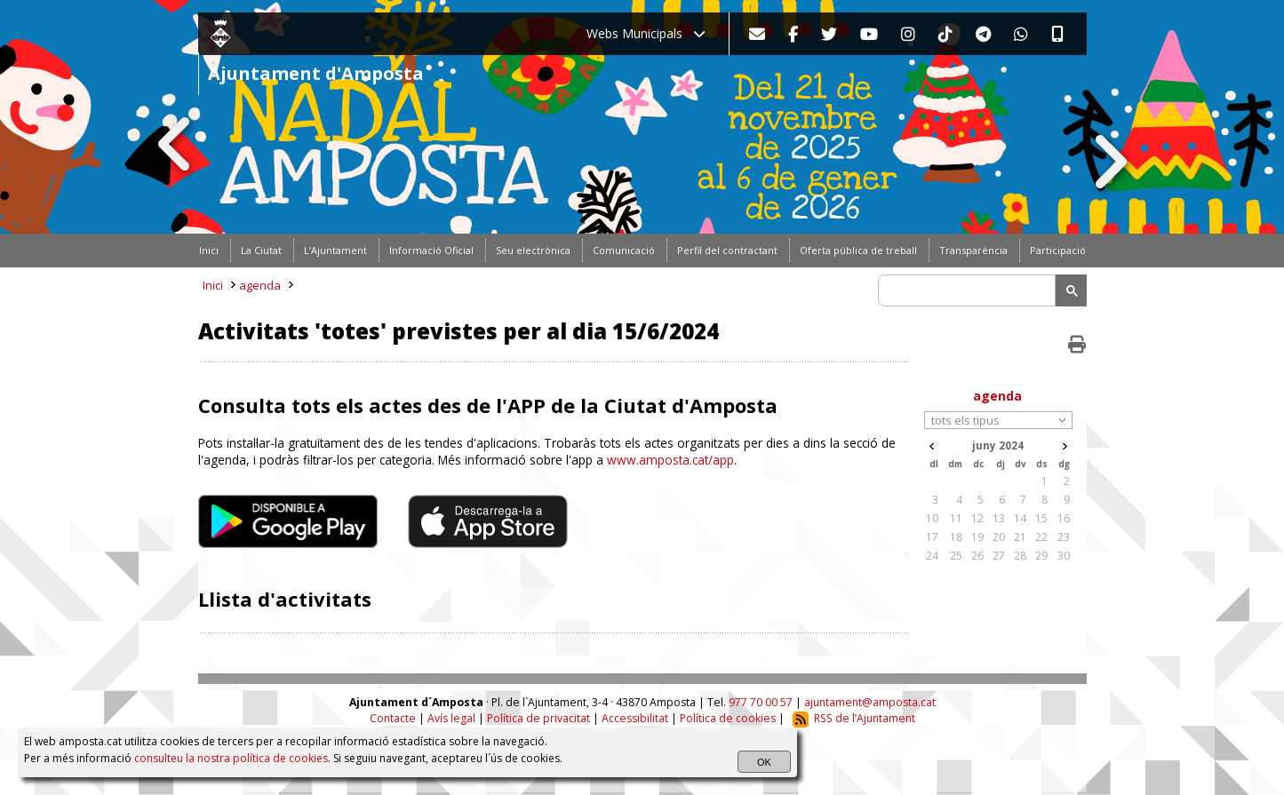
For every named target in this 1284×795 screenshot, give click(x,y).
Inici (213, 285)
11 (956, 518)
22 (1041, 537)
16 (1063, 518)
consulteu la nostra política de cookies (231, 758)
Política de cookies (728, 718)
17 (932, 537)
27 (999, 555)
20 (999, 537)
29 (1041, 555)
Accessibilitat (635, 718)
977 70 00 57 (761, 702)
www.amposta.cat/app (670, 459)
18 (956, 537)
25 (956, 555)
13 (999, 518)
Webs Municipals (646, 33)
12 (977, 518)
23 (1063, 537)
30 (1063, 555)
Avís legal (451, 718)
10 (932, 518)
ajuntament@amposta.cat (870, 702)
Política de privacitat (538, 718)
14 (1020, 518)
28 (1020, 555)
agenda (260, 285)
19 (977, 537)
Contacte (393, 718)
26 (977, 555)
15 (1041, 518)
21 (1020, 537)
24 (932, 555)
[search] (969, 290)
